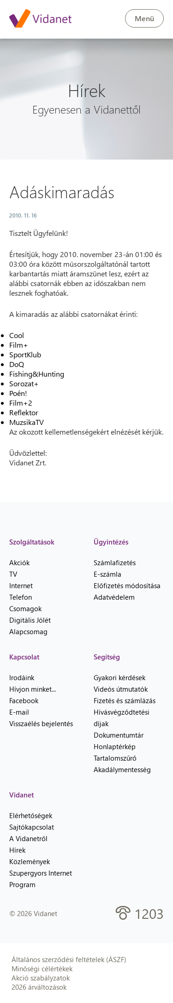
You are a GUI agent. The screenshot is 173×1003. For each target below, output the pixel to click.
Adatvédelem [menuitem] (114, 597)
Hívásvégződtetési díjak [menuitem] (121, 717)
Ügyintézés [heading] (111, 541)
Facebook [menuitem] (23, 700)
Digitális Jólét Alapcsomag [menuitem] (30, 625)
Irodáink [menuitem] (21, 677)
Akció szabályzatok (41, 977)
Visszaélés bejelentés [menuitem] (41, 723)
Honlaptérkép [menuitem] (115, 746)
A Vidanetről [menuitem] (28, 838)
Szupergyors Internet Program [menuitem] (40, 878)
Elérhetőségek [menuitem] (30, 815)
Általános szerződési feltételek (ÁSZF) (69, 959)
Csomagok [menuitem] (25, 608)
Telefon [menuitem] (20, 597)
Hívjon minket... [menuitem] (32, 689)
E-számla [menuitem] (107, 574)
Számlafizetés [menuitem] (115, 562)
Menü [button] (144, 18)
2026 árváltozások (39, 987)
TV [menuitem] (13, 574)
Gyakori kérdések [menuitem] (119, 677)
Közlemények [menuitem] (29, 861)
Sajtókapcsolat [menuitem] (31, 826)
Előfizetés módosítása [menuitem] (127, 585)
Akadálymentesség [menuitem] (122, 769)
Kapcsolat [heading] (24, 656)
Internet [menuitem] (21, 585)
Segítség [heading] (107, 656)
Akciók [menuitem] (19, 562)
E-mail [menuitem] (19, 711)
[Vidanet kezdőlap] (40, 19)
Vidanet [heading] (21, 794)
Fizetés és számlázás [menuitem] (124, 700)
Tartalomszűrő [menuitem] (115, 757)
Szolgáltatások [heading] (31, 541)
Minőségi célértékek (42, 968)
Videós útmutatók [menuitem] (121, 689)
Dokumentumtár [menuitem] (118, 734)
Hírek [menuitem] (17, 849)
